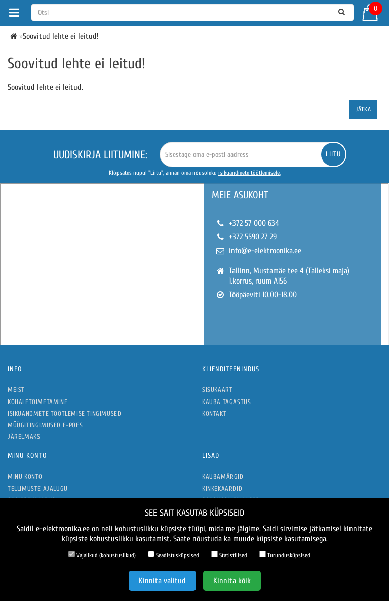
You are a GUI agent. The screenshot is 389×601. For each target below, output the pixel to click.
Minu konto (25, 476)
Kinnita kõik (232, 580)
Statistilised (229, 555)
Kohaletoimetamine (37, 402)
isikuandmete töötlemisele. (249, 172)
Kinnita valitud (162, 580)
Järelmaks (24, 436)
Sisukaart (217, 389)
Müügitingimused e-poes (45, 425)
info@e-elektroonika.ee (265, 250)
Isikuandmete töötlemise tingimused (64, 413)
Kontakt (214, 413)
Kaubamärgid (223, 476)
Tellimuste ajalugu (38, 488)
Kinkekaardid (222, 488)
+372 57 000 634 (254, 223)
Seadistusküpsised (173, 555)
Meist (16, 389)
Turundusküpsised (284, 555)
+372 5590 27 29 (253, 237)
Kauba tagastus (226, 402)
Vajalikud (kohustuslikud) (102, 555)
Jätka (363, 109)
